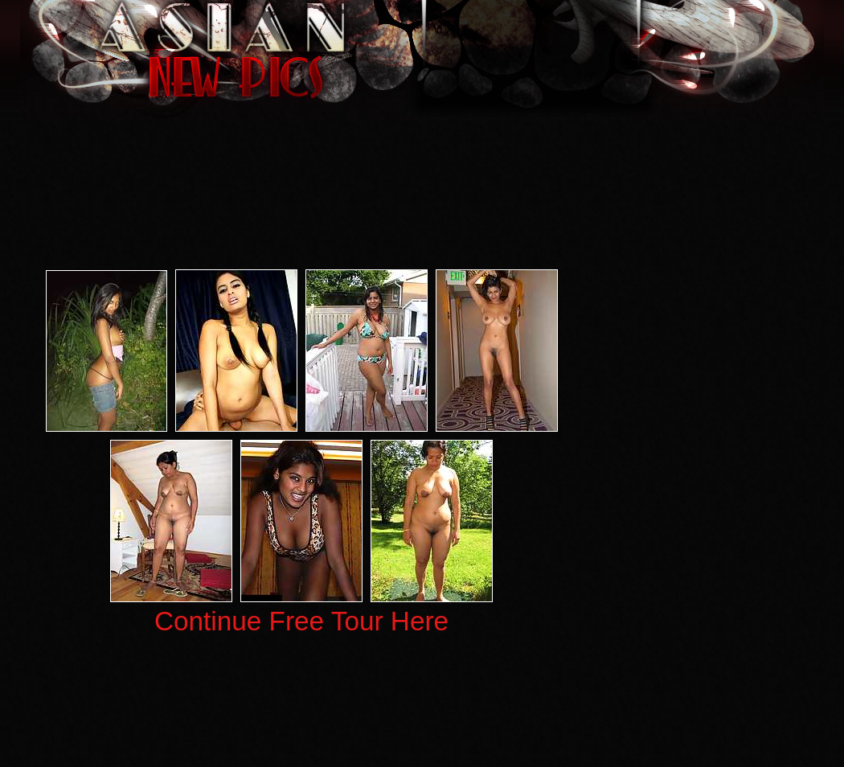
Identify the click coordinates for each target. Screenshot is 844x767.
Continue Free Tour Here (301, 621)
